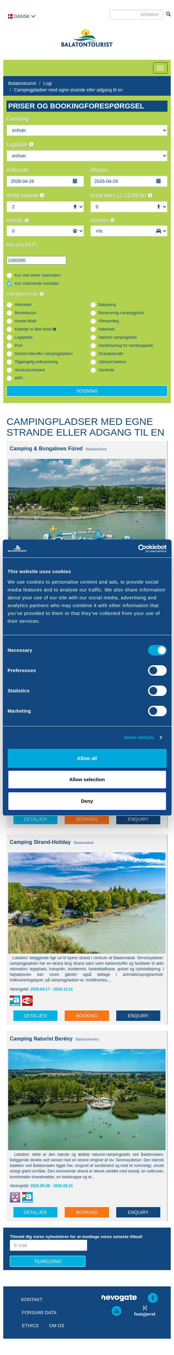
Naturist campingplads (118, 337)
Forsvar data (39, 1312)
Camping (18, 119)
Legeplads (24, 337)
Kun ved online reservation (38, 275)
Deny (87, 801)
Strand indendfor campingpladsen (44, 353)
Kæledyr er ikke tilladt (35, 329)
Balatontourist (22, 83)
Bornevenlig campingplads (121, 313)
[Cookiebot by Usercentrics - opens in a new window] (137, 548)
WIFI (19, 378)
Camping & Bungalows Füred (46, 448)
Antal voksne (25, 195)
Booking (86, 819)
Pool (19, 345)
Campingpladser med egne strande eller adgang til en (68, 89)
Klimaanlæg (109, 321)
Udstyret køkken (113, 362)
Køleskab (107, 329)
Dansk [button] (22, 16)
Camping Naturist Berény (41, 1038)
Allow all (87, 758)
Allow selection (87, 779)
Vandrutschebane (30, 370)
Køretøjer (102, 220)
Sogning (87, 391)
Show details (139, 737)
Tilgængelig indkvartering (36, 362)
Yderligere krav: (25, 294)
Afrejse (99, 170)
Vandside (107, 370)
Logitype (20, 144)
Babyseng (107, 304)
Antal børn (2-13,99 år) (121, 195)
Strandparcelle (111, 353)
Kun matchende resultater (37, 283)
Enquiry (138, 819)
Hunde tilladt (25, 321)
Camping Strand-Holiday (40, 842)
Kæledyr (18, 220)
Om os (56, 1325)
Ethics (30, 1325)
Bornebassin (25, 313)
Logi (47, 83)
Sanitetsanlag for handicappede (126, 345)
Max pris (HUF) (22, 244)
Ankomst (17, 170)
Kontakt (31, 1299)
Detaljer (35, 819)
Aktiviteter (23, 304)
